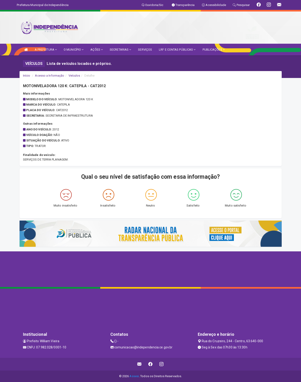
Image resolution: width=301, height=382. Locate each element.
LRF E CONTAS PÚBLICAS (177, 49)
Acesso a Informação (49, 75)
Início (26, 75)
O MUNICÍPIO (73, 49)
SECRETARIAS (120, 49)
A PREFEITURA (46, 49)
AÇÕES (96, 49)
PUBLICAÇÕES (214, 49)
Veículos (74, 75)
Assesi (134, 376)
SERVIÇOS (145, 49)
